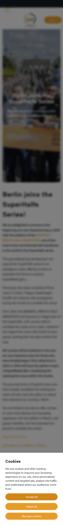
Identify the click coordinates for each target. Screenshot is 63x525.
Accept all (31, 497)
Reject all (31, 506)
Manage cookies (31, 516)
